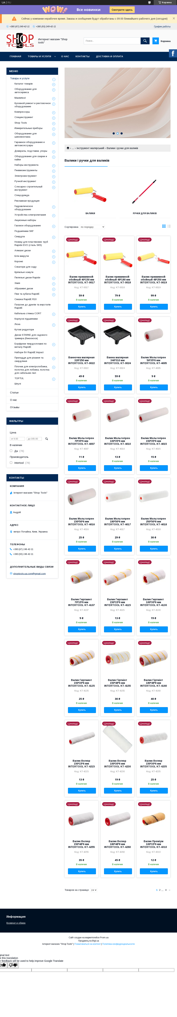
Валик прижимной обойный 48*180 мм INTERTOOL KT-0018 (117, 279)
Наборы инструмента (26, 165)
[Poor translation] (13, 965)
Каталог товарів (24, 83)
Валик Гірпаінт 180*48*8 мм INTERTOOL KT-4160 (153, 683)
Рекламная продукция (27, 200)
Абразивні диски (24, 288)
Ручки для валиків (145, 213)
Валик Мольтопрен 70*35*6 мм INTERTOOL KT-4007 (81, 441)
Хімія (17, 283)
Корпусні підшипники (26, 318)
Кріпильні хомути (24, 272)
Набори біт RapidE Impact (29, 352)
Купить (82, 306)
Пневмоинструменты (26, 170)
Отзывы (14, 407)
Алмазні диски (23, 250)
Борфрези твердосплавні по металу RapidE (31, 345)
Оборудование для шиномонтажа (26, 135)
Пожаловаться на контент (87, 944)
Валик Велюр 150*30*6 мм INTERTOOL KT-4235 (153, 763)
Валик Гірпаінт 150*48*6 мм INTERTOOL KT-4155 (117, 683)
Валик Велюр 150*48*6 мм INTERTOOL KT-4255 (81, 844)
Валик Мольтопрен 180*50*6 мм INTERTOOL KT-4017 (117, 521)
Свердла (20, 236)
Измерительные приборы (29, 128)
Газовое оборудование (28, 225)
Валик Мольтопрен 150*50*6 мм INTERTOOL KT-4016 (81, 521)
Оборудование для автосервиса (26, 91)
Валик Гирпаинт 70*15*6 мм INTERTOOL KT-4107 (81, 602)
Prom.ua (104, 937)
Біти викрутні (22, 256)
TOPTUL (19, 378)
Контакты (82, 56)
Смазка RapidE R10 (25, 299)
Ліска (17, 324)
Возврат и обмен (15, 923)
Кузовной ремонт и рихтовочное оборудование (33, 105)
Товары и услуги (39, 56)
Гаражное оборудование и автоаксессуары (30, 144)
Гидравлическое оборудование (24, 208)
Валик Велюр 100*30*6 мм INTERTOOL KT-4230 (117, 763)
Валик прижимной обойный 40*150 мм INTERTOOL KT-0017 (81, 279)
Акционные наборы (25, 220)
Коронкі (19, 261)
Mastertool (20, 97)
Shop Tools (21, 122)
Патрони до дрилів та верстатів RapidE (33, 306)
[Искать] (145, 40)
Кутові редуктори (24, 329)
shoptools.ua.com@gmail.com (29, 573)
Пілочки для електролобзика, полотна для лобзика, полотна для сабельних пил (32, 369)
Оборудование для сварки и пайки (31, 158)
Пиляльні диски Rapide (27, 277)
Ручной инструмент (25, 181)
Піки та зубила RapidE (27, 293)
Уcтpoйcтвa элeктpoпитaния (30, 214)
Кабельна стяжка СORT (28, 313)
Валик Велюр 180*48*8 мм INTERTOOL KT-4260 (117, 844)
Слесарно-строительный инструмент (28, 188)
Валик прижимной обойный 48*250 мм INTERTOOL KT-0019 (153, 279)
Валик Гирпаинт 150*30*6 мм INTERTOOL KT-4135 (81, 683)
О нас (65, 56)
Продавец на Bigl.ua (88, 941)
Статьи (14, 392)
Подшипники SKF (24, 231)
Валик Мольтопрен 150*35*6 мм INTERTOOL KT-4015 (153, 441)
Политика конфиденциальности (118, 944)
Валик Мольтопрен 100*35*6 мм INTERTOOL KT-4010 (117, 441)
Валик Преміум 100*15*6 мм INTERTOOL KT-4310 (153, 844)
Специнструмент (24, 117)
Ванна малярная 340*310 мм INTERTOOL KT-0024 (117, 360)
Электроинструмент (26, 175)
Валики (90, 213)
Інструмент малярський (90, 148)
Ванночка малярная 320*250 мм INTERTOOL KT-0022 (81, 360)
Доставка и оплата (109, 56)
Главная (15, 56)
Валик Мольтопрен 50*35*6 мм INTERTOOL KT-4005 (153, 360)
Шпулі (18, 383)
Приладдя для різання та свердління (29, 359)
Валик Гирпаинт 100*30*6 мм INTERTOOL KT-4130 (153, 602)
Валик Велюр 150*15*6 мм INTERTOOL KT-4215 (81, 763)
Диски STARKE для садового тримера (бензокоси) (31, 336)
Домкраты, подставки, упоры (31, 151)
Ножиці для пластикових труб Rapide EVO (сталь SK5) (31, 243)
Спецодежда (22, 195)
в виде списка (169, 227)
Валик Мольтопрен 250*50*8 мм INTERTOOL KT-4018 (153, 521)
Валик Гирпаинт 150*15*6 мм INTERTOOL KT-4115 (117, 602)
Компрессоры (22, 111)
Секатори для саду (26, 266)
